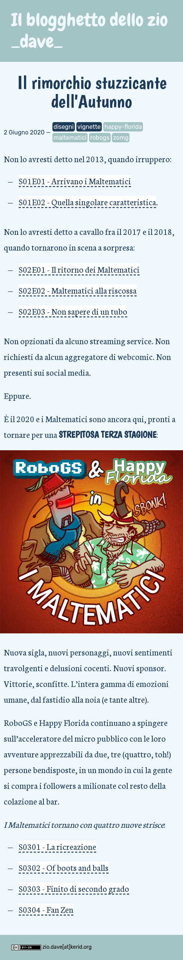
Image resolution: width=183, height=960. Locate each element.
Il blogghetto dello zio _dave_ (89, 30)
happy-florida (123, 126)
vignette (89, 126)
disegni (64, 126)
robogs (100, 137)
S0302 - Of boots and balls (64, 867)
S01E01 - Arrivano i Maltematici (75, 181)
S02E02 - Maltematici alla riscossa (78, 290)
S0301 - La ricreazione (57, 846)
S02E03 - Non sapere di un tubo (73, 311)
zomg (120, 137)
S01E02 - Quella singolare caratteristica (87, 202)
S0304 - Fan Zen (46, 909)
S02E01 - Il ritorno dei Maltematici (79, 269)
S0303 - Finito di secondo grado (74, 888)
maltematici (70, 137)
